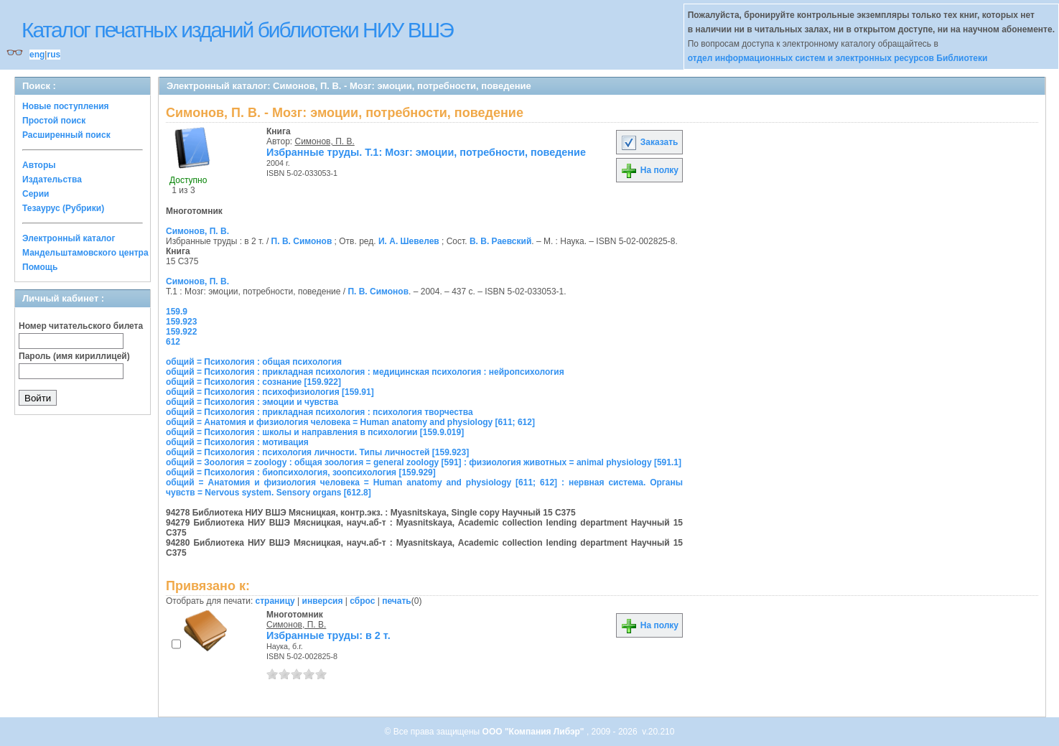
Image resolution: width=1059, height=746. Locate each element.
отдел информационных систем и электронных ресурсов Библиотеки (838, 58)
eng (37, 55)
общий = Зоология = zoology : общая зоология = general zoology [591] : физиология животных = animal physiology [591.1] (423, 462)
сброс (362, 601)
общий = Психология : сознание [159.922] (253, 382)
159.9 (176, 312)
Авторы (39, 165)
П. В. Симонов (301, 241)
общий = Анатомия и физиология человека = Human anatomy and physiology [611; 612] (350, 422)
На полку (649, 170)
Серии (35, 194)
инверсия (322, 601)
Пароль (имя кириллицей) (74, 356)
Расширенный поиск (66, 135)
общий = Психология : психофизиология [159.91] (270, 392)
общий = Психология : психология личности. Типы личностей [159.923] (317, 452)
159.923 (181, 322)
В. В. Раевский (500, 241)
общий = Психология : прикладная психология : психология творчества (319, 412)
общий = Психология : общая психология (254, 362)
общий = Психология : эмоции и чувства (252, 402)
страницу (275, 601)
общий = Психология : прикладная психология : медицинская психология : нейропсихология (365, 372)
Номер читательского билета (81, 326)
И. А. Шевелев (408, 241)
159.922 (181, 332)
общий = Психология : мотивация (237, 442)
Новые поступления (65, 106)
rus (53, 55)
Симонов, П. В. (325, 141)
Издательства (52, 179)
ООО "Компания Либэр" (534, 732)
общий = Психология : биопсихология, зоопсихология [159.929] (301, 472)
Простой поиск (53, 121)
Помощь (39, 267)
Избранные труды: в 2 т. (328, 635)
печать (396, 601)
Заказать (649, 142)
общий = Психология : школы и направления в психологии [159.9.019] (315, 432)
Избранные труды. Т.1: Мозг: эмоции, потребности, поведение (426, 152)
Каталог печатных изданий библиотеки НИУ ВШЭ (237, 30)
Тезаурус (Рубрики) (63, 208)
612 (173, 342)
